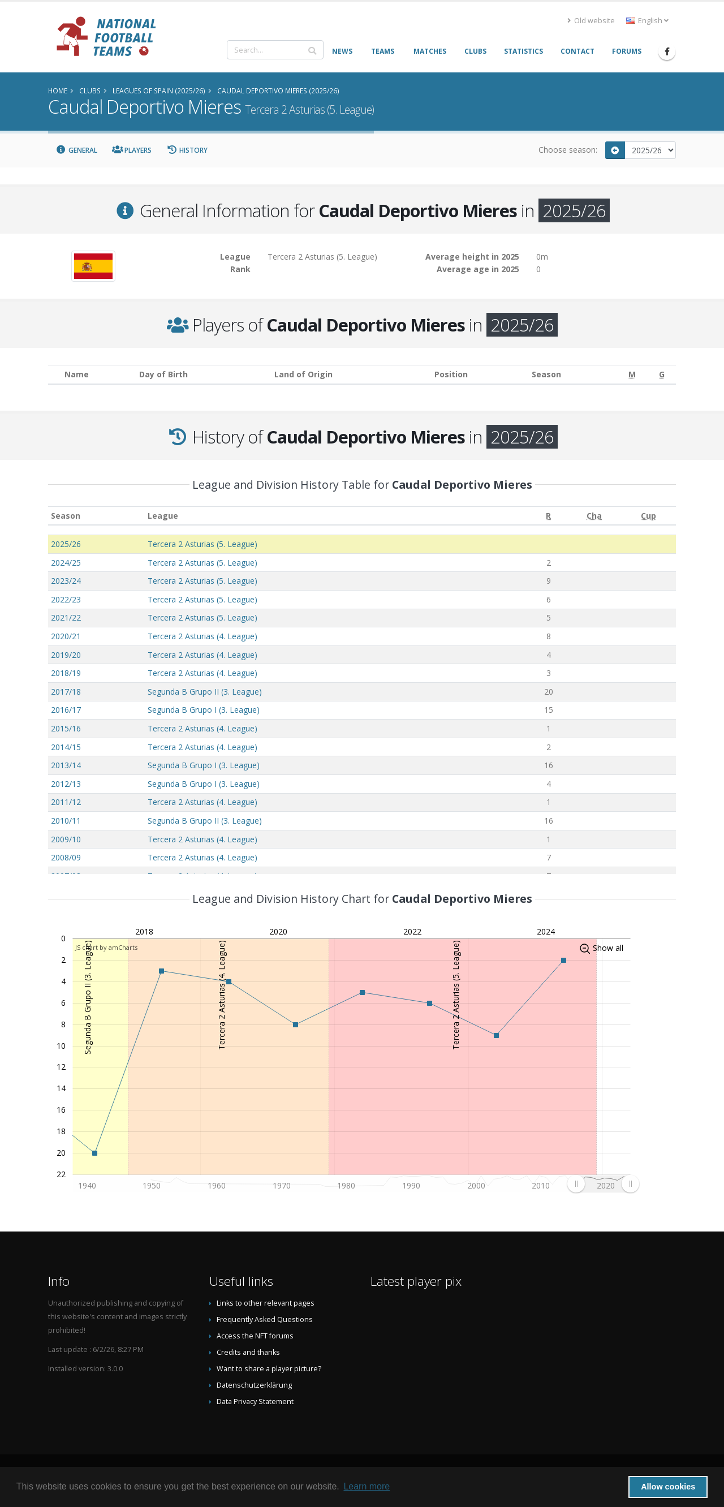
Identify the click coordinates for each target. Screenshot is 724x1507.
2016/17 (66, 709)
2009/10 (66, 839)
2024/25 (66, 562)
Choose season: (567, 149)
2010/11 (66, 820)
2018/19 (66, 673)
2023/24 (66, 580)
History (187, 150)
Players (132, 150)
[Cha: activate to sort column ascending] (594, 515)
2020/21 (66, 636)
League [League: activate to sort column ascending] (163, 515)
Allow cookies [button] (668, 1486)
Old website (591, 20)
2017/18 (66, 691)
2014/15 (66, 747)
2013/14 (66, 765)
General (76, 150)
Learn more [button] (366, 1486)
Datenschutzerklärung (254, 1385)
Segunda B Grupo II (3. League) (205, 691)
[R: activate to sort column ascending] (548, 515)
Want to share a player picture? (269, 1368)
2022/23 (66, 599)
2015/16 (66, 728)
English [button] (647, 20)
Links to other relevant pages (265, 1303)
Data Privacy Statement (255, 1401)
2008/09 (66, 857)
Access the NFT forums (255, 1336)
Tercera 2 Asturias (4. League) (202, 636)
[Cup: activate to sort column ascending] (649, 515)
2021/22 (66, 617)
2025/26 (66, 544)
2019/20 (66, 654)
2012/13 (66, 783)
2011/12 (66, 801)
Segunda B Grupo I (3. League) (204, 709)
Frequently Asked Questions (265, 1319)
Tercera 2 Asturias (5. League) (202, 544)
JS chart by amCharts (106, 947)
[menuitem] (603, 1184)
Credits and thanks (248, 1352)
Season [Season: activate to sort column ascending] (65, 515)
